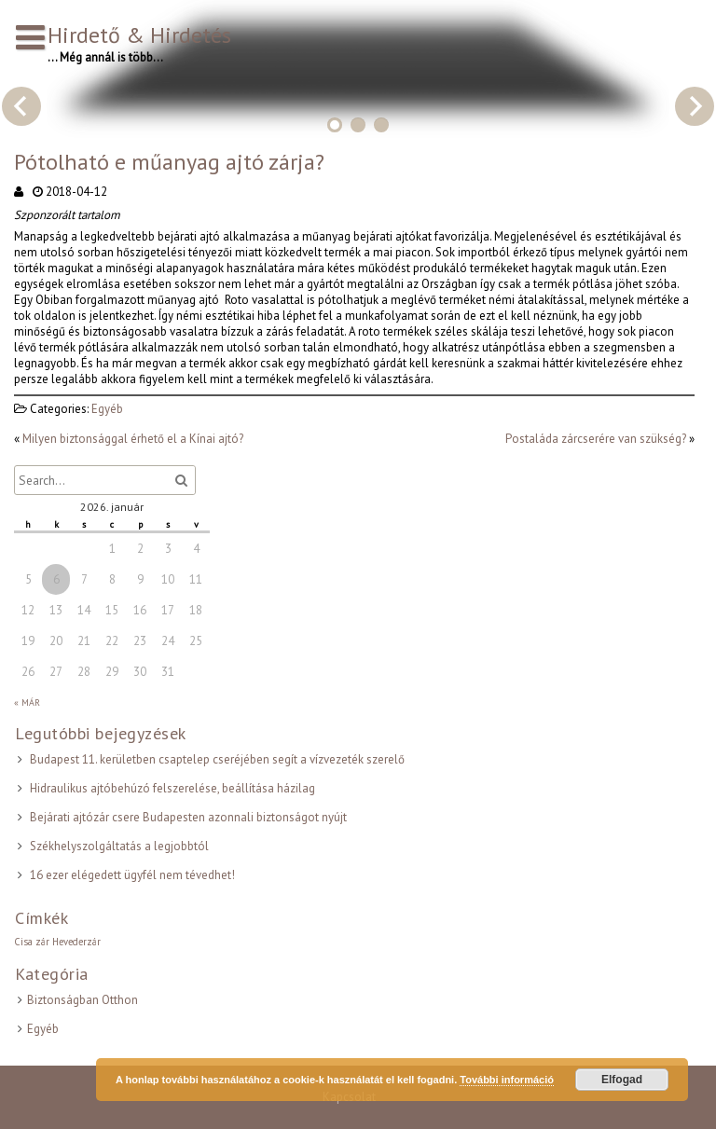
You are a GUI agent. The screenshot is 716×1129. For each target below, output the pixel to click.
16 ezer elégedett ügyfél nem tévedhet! (132, 875)
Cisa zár (31, 941)
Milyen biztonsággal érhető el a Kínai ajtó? (132, 439)
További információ (507, 1079)
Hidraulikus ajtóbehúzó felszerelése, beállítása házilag (172, 788)
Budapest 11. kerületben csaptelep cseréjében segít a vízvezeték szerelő (217, 759)
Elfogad (621, 1079)
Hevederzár (76, 941)
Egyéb (107, 409)
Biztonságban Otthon (82, 1000)
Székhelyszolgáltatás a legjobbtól (119, 846)
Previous (21, 106)
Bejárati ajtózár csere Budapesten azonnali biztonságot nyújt (188, 817)
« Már (27, 702)
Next (694, 106)
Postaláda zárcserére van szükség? (595, 439)
